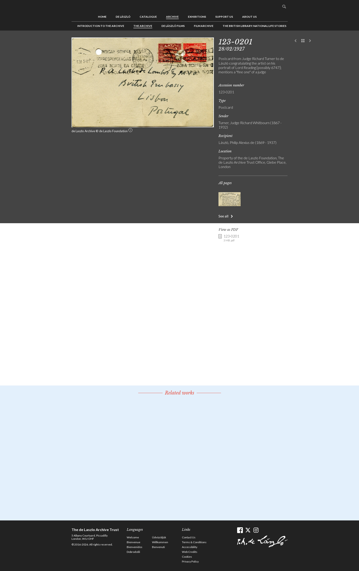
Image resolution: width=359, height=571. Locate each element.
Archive (172, 16)
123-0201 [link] (231, 238)
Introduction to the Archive (100, 26)
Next (310, 40)
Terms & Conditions (194, 542)
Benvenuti (158, 547)
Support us (224, 16)
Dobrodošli (133, 552)
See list (302, 40)
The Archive (142, 26)
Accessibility (189, 547)
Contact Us (188, 537)
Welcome (133, 537)
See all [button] (223, 216)
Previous (295, 40)
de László (123, 16)
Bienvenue (133, 542)
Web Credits (189, 552)
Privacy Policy (190, 561)
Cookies (187, 556)
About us (249, 16)
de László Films (173, 26)
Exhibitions (197, 16)
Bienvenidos (134, 547)
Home (102, 16)
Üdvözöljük (159, 537)
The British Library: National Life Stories (254, 26)
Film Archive (203, 26)
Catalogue (148, 16)
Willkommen (160, 542)
